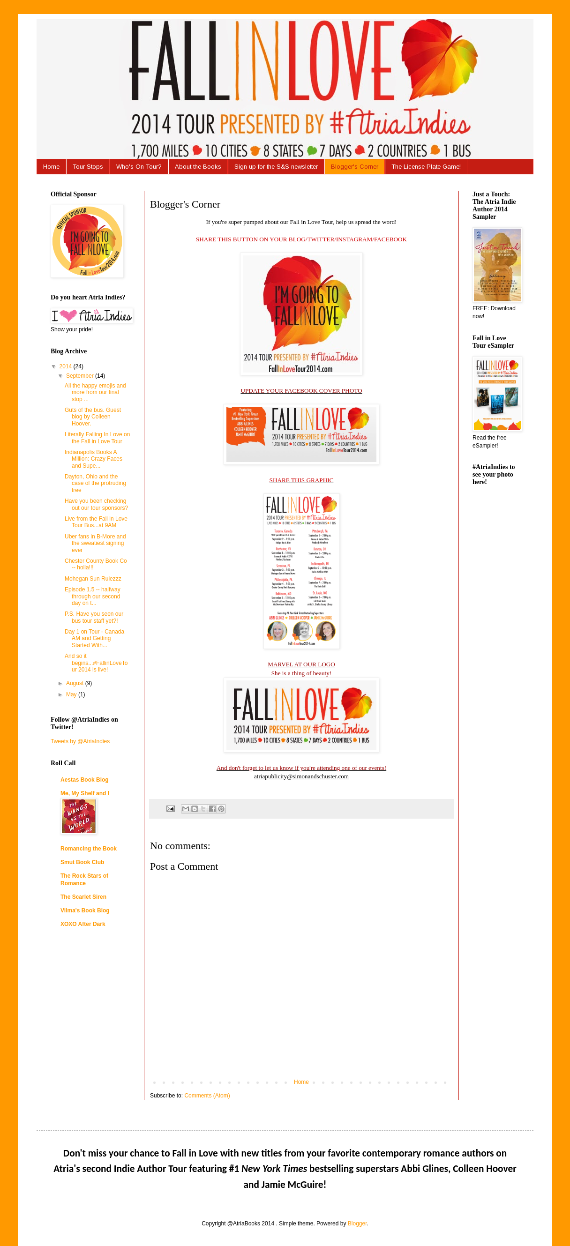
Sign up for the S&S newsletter (276, 166)
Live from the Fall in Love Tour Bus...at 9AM (96, 522)
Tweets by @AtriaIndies (80, 741)
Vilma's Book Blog (85, 910)
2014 (67, 366)
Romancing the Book (88, 848)
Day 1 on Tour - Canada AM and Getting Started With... (94, 638)
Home (51, 166)
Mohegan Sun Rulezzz (93, 578)
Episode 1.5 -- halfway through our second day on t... (92, 596)
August (75, 683)
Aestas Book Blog (84, 779)
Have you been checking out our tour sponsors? (96, 504)
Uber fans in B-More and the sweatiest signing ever (95, 543)
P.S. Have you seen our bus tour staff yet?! (94, 617)
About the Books (198, 166)
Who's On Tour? (139, 166)
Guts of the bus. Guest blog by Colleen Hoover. (93, 417)
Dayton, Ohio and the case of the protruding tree (95, 483)
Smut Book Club (82, 862)
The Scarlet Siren (83, 897)
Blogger (357, 1223)
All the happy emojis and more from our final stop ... (95, 392)
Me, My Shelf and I (84, 793)
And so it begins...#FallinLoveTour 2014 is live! (96, 663)
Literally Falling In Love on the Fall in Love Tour (97, 437)
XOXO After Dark (82, 924)
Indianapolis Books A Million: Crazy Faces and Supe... (93, 459)
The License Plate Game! (426, 166)
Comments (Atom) (207, 1095)
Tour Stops (88, 166)
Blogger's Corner (354, 166)
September (80, 376)
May (72, 694)
